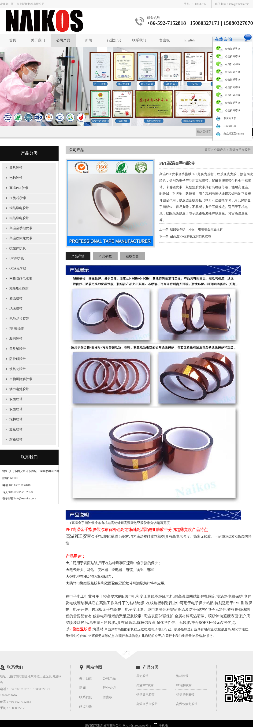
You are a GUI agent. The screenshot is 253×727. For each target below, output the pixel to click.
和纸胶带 (15, 298)
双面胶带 (15, 399)
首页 (12, 40)
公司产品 (63, 40)
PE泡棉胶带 (17, 198)
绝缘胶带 (15, 308)
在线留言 (132, 256)
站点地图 (85, 706)
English (189, 40)
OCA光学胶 (17, 268)
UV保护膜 (16, 258)
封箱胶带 (15, 439)
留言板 (164, 40)
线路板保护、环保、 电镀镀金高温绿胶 (196, 229)
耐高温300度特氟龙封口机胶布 (190, 236)
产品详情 (78, 256)
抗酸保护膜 (17, 248)
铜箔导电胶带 (19, 208)
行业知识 (114, 40)
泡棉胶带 (15, 178)
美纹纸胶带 (17, 349)
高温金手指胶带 (20, 228)
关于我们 (38, 40)
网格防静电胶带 (20, 278)
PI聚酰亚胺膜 (19, 288)
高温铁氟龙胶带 (20, 238)
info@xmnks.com (239, 4)
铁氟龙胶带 (17, 369)
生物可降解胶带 (20, 379)
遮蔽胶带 (15, 429)
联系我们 (139, 40)
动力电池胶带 (19, 389)
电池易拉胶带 (19, 318)
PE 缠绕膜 (16, 329)
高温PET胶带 (18, 188)
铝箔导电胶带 (19, 218)
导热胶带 (15, 168)
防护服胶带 (17, 359)
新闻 (88, 40)
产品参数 (105, 256)
